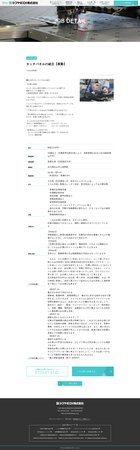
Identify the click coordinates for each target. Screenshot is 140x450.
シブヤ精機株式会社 (63, 428)
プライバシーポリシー (55, 419)
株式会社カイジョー (45, 432)
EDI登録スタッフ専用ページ (81, 419)
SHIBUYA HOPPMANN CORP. (89, 435)
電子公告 (68, 419)
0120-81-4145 (64, 411)
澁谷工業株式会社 (46, 428)
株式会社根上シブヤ (78, 432)
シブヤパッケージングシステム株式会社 (87, 428)
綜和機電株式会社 (61, 432)
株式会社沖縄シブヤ (95, 432)
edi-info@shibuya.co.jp (72, 413)
